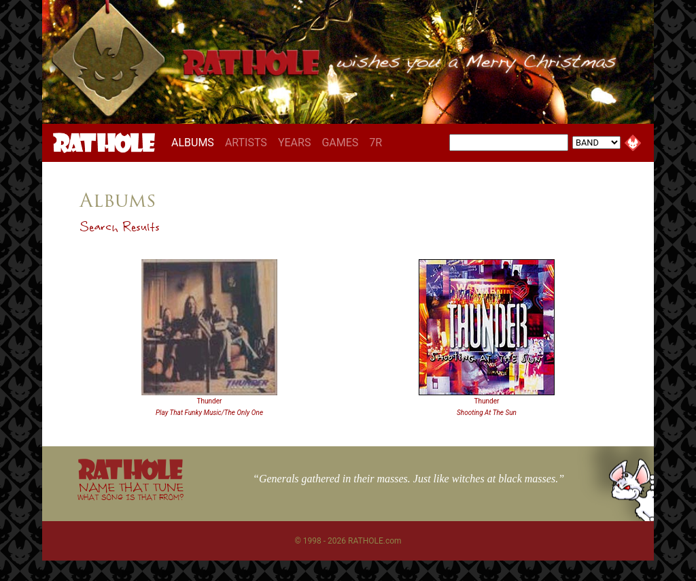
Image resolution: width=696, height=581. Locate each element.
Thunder (209, 401)
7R (375, 142)
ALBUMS (195, 142)
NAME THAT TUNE (130, 491)
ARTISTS (246, 142)
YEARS (294, 142)
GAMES (339, 142)
